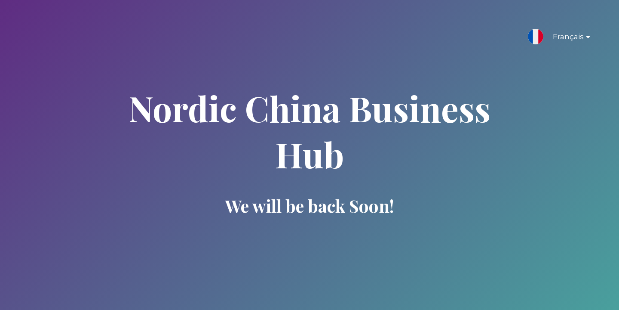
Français (564, 38)
